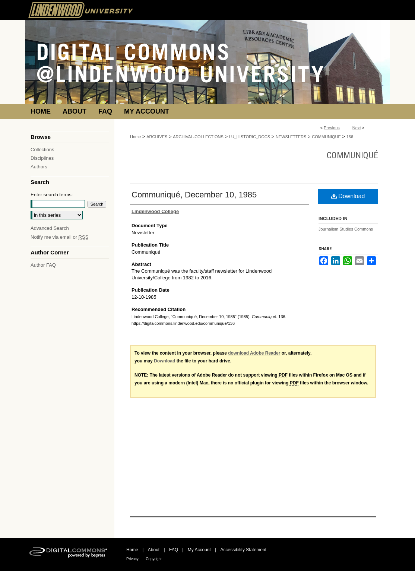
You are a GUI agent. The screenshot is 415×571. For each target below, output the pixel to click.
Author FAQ (43, 265)
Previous (332, 128)
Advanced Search (50, 228)
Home (135, 136)
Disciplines (42, 158)
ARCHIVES (156, 136)
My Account (199, 549)
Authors (39, 166)
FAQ (173, 549)
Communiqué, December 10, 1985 (194, 194)
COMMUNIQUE (326, 136)
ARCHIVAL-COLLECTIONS (198, 136)
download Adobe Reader (254, 353)
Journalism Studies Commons (346, 229)
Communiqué (352, 155)
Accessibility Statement (243, 549)
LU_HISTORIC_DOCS (249, 136)
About (153, 549)
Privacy (132, 559)
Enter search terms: (52, 194)
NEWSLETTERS (291, 136)
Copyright (154, 559)
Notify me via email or (59, 237)
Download (348, 196)
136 (349, 136)
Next (356, 128)
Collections (42, 149)
